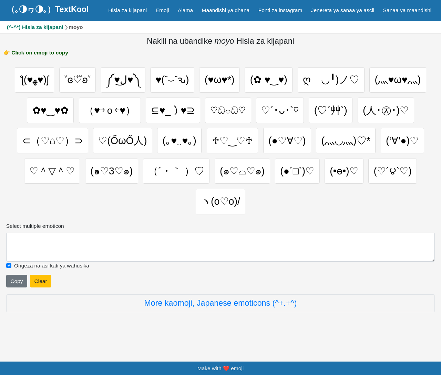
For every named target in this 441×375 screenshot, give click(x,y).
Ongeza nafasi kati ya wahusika (51, 277)
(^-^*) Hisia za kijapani (35, 27)
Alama (185, 10)
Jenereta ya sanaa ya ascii (343, 10)
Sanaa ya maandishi (407, 10)
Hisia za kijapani (127, 10)
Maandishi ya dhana (226, 10)
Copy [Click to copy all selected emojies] (16, 293)
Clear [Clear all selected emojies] (40, 293)
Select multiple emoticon (35, 238)
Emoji (162, 10)
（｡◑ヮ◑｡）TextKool (48, 9)
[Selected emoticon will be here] (220, 258)
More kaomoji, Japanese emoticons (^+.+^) (220, 315)
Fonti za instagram (280, 10)
